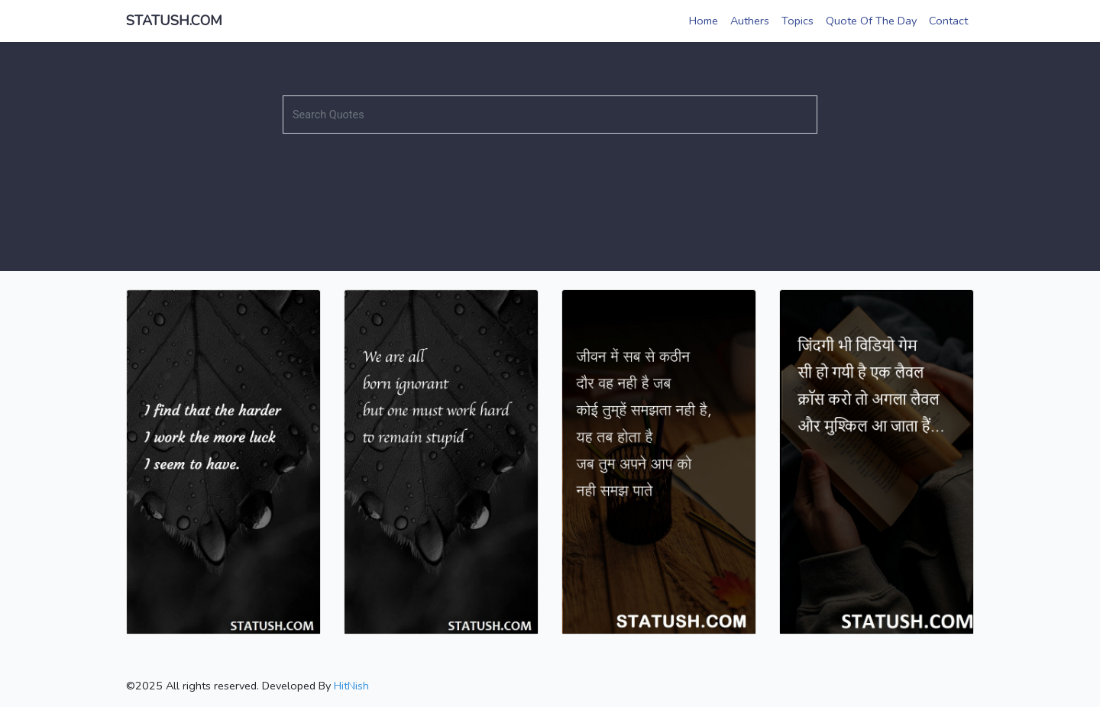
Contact (948, 20)
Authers (749, 20)
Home (703, 20)
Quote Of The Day (871, 20)
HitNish (351, 685)
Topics (797, 20)
